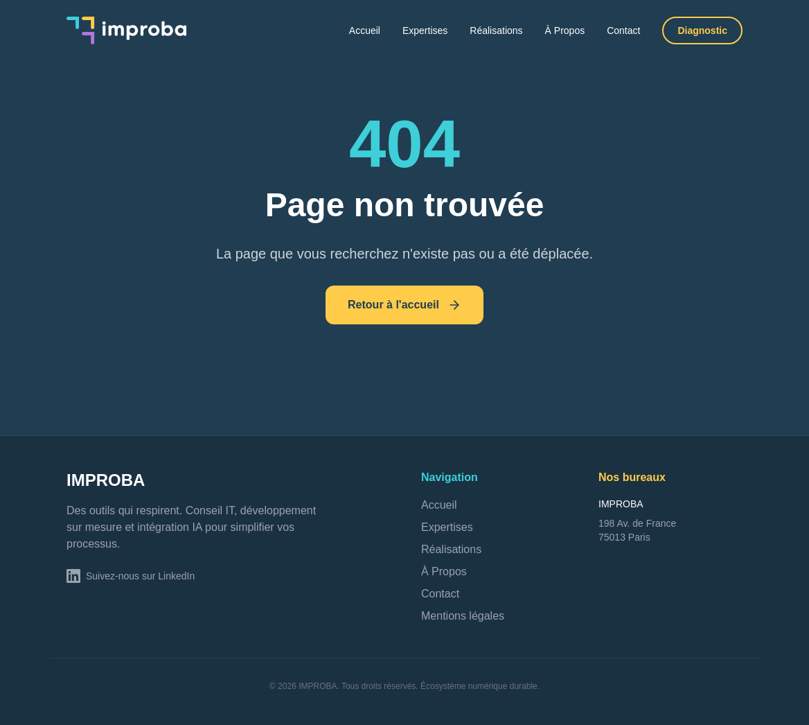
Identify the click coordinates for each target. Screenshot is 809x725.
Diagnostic (702, 30)
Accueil (364, 30)
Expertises (424, 30)
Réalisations (496, 30)
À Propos (565, 30)
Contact (623, 30)
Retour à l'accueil (404, 305)
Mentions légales (462, 616)
